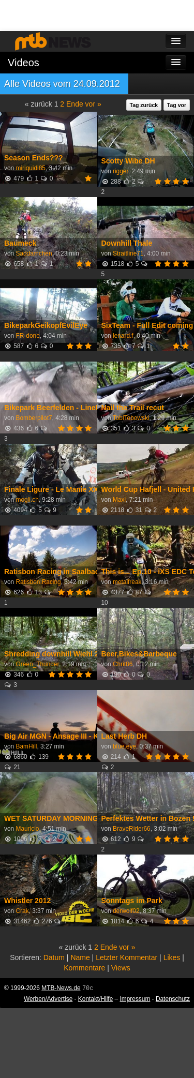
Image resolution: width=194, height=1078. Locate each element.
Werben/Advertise (48, 998)
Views (120, 968)
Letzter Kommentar (126, 957)
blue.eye (124, 746)
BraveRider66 (132, 828)
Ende (74, 104)
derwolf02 (126, 911)
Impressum (135, 998)
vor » (93, 104)
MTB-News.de (60, 988)
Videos (23, 62)
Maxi (119, 499)
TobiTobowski (131, 418)
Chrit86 (122, 664)
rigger (120, 171)
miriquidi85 (31, 168)
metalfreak (127, 582)
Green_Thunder (37, 664)
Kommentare (84, 968)
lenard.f (123, 335)
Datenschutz (173, 998)
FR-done (27, 335)
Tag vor (176, 105)
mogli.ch (27, 499)
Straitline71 (128, 253)
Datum (54, 957)
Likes (172, 957)
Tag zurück (144, 105)
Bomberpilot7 (34, 418)
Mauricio (27, 828)
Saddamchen (34, 253)
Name (79, 957)
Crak (22, 911)
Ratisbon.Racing (38, 582)
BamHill (26, 746)
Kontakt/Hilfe (95, 998)
